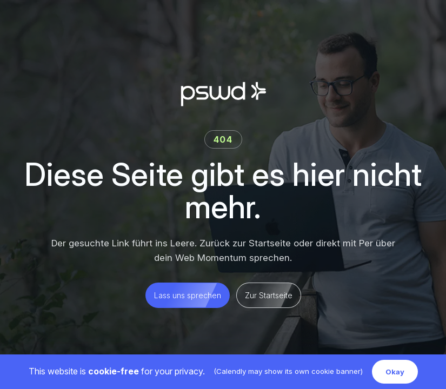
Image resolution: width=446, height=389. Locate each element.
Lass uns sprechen (187, 295)
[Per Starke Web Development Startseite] (223, 94)
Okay (394, 371)
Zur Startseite (268, 295)
